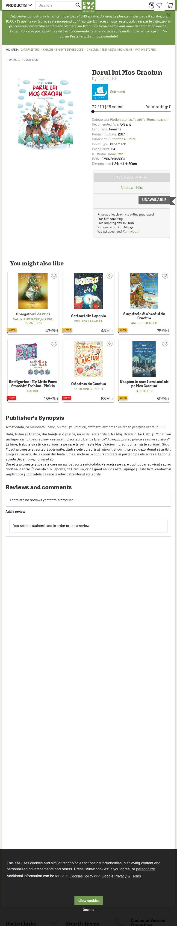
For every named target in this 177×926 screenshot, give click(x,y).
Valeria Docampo (26, 319)
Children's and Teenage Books (63, 49)
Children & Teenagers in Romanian (109, 49)
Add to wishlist (132, 188)
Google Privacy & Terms (121, 876)
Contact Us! (131, 231)
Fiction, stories (145, 49)
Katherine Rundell (88, 389)
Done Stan (115, 154)
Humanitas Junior (121, 139)
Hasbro (33, 391)
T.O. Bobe (107, 78)
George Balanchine (38, 321)
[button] (58, 5)
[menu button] (18, 5)
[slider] (132, 111)
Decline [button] (88, 910)
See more (108, 91)
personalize (145, 869)
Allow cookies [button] (88, 901)
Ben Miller (144, 391)
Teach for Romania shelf (150, 119)
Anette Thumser (144, 323)
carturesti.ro (30, 49)
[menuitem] (150, 5)
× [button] (168, 15)
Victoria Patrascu (88, 321)
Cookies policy (81, 876)
